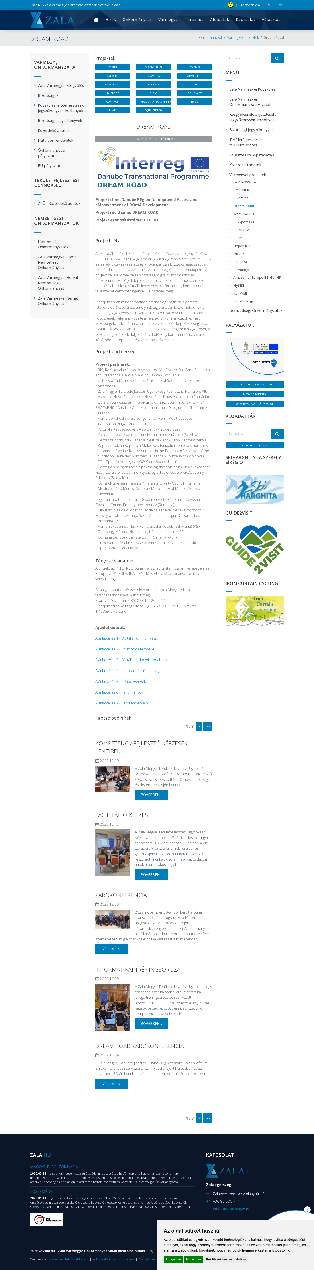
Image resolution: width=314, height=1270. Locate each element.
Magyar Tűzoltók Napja (54, 1166)
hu (269, 5)
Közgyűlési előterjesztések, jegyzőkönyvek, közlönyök (61, 108)
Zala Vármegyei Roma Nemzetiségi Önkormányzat (57, 262)
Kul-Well (112, 110)
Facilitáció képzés (121, 815)
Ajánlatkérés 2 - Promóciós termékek (125, 649)
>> (208, 726)
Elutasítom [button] (193, 1259)
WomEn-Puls (195, 76)
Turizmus (194, 19)
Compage (112, 101)
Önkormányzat (137, 19)
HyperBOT (112, 93)
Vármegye (168, 19)
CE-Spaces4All (112, 84)
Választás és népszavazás (251, 154)
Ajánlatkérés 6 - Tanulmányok (119, 692)
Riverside (112, 76)
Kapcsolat (245, 19)
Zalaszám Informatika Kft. (69, 1259)
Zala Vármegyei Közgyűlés (61, 85)
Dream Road (154, 76)
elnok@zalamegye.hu (232, 1208)
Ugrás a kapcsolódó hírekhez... (154, 139)
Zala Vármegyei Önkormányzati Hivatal (249, 102)
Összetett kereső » (254, 445)
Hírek (110, 19)
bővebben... (151, 794)
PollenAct (195, 93)
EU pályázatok (50, 165)
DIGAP (153, 93)
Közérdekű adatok (54, 130)
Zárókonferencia (121, 895)
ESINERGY (153, 84)
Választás (271, 19)
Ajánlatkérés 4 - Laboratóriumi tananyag (127, 670)
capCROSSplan (153, 67)
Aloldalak (219, 19)
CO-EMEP (194, 67)
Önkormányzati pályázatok (51, 153)
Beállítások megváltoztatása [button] (226, 1259)
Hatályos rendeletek (55, 140)
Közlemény (41, 1191)
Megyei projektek (254, 394)
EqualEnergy (153, 110)
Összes (112, 67)
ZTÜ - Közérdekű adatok (59, 203)
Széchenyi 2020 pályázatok (254, 384)
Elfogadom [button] (173, 1259)
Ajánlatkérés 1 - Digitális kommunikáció (126, 638)
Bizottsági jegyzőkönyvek (60, 120)
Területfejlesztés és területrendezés (246, 142)
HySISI (194, 101)
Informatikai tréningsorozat (139, 969)
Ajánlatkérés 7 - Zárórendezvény (122, 703)
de (281, 5)
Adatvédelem (250, 5)
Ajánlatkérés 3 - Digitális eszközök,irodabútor (131, 659)
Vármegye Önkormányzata (54, 65)
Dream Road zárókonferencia (139, 1045)
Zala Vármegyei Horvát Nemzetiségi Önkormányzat (58, 283)
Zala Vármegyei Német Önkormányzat (58, 301)
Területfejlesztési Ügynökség (56, 183)
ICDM (195, 84)
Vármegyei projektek (243, 37)
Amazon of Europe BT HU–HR (156, 101)
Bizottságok (48, 95)
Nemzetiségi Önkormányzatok (56, 221)
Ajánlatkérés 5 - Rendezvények (120, 681)
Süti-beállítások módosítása (113, 1259)
